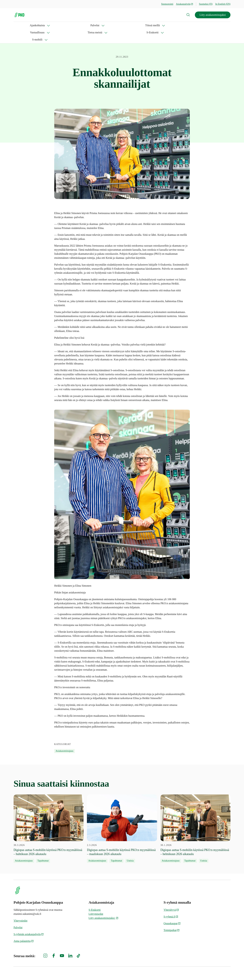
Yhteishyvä (171, 895)
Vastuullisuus (90, 25)
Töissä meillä (65, 25)
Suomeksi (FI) (206, 4)
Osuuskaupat (172, 909)
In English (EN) (222, 4)
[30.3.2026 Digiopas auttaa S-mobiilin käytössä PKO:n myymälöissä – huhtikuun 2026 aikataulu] (49, 814)
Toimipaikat (172, 915)
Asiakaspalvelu (184, 4)
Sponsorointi (167, 4)
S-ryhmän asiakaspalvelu (29, 920)
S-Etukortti (138, 25)
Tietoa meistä (114, 25)
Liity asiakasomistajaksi (213, 14)
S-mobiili (159, 25)
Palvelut (43, 25)
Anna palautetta (24, 926)
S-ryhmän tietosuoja (194, 960)
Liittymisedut (96, 899)
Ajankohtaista (21, 25)
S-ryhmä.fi (171, 902)
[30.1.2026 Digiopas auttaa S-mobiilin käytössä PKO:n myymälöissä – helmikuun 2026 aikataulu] (195, 814)
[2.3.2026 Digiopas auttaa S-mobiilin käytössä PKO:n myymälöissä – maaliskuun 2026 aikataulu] (122, 814)
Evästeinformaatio (220, 960)
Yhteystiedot (20, 906)
